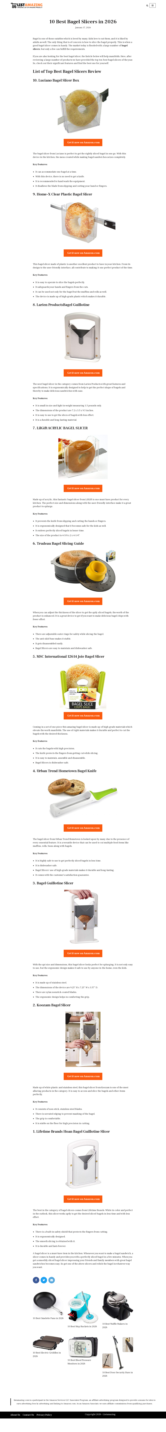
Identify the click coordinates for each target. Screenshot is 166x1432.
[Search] (147, 6)
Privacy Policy (44, 1428)
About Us (15, 1428)
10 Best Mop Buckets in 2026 (82, 1340)
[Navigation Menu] (153, 5)
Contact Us (28, 1428)
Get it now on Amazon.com (83, 143)
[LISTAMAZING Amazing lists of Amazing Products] (26, 5)
